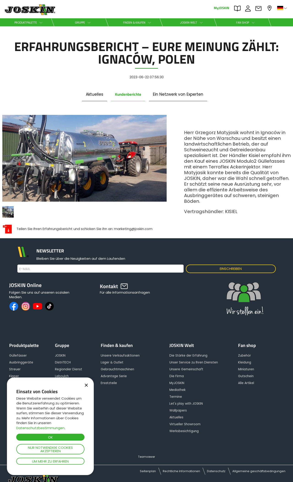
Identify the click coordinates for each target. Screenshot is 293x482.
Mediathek (177, 390)
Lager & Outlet (112, 362)
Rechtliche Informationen (181, 471)
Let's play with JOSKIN (186, 403)
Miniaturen (246, 369)
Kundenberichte (128, 94)
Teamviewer (146, 457)
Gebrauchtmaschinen (117, 369)
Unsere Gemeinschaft (186, 369)
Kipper (14, 376)
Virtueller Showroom (185, 424)
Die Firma (176, 376)
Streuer (15, 369)
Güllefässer (18, 355)
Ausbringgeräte (21, 362)
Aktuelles (94, 94)
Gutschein (246, 376)
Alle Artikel (246, 383)
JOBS (249, 8)
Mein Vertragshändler (270, 8)
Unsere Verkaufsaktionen (120, 355)
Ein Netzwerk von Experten (178, 94)
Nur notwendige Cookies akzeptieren (50, 449)
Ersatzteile (109, 383)
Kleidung (244, 362)
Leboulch (62, 376)
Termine (175, 397)
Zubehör (244, 355)
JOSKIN (60, 355)
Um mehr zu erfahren (50, 461)
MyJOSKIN (221, 7)
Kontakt (259, 8)
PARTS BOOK (238, 8)
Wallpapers (178, 410)
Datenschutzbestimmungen (40, 427)
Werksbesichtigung (184, 431)
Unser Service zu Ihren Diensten (193, 362)
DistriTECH (63, 362)
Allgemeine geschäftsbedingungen (258, 471)
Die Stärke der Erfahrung (188, 355)
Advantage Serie (114, 376)
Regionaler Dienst (68, 369)
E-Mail (24, 269)
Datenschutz (216, 471)
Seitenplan (148, 471)
